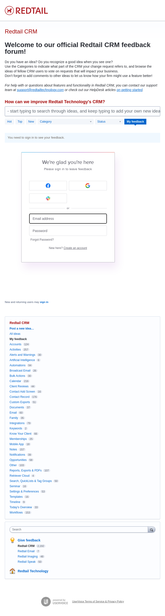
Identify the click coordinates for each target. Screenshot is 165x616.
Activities (15, 349)
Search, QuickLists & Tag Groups (31, 481)
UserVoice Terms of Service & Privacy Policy (98, 601)
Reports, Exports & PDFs (26, 470)
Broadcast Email (20, 370)
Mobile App (17, 444)
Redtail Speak (27, 561)
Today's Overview (21, 507)
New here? (68, 248)
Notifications (17, 454)
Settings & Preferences (24, 491)
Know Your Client (20, 433)
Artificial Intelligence (22, 360)
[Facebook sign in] (48, 185)
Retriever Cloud (19, 475)
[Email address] (68, 219)
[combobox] (80, 529)
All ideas (15, 333)
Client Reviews (19, 386)
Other (13, 465)
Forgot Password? (42, 239)
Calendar (15, 381)
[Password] (68, 231)
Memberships (18, 439)
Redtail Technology (33, 571)
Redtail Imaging (28, 556)
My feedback (135, 121)
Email (13, 412)
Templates (16, 496)
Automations (18, 365)
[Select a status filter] (109, 122)
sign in (44, 302)
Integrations (17, 423)
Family (14, 418)
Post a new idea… (22, 328)
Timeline (15, 502)
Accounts (15, 344)
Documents (17, 407)
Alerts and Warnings (22, 355)
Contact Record (19, 397)
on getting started (130, 90)
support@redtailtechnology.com (40, 90)
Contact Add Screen (22, 391)
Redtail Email (26, 551)
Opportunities (18, 460)
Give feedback (29, 540)
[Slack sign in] (48, 198)
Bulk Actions (17, 376)
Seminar (15, 486)
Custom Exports (20, 402)
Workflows (16, 512)
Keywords (16, 428)
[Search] (151, 529)
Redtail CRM (26, 546)
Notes (13, 449)
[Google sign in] (88, 185)
